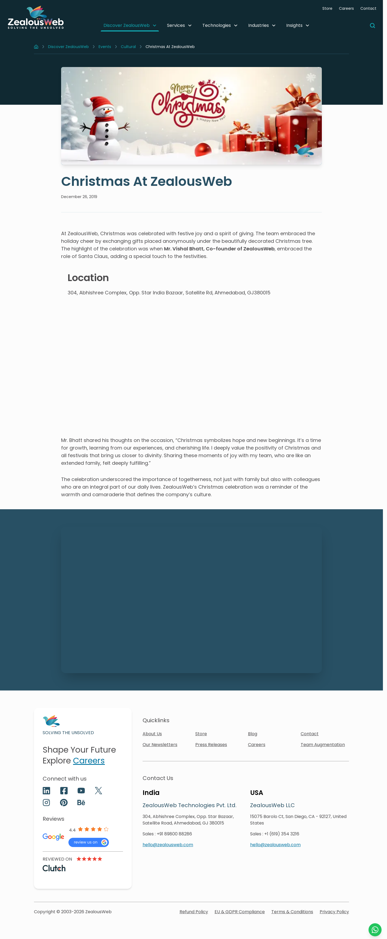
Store (327, 8)
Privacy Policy (334, 912)
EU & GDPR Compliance (240, 912)
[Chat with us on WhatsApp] (375, 929)
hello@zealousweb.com (168, 845)
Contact (368, 8)
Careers (346, 8)
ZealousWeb (98, 912)
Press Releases (211, 744)
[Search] (372, 25)
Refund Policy (194, 912)
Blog (252, 734)
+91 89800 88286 (174, 834)
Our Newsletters (160, 744)
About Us (152, 734)
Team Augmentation (323, 744)
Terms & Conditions (292, 912)
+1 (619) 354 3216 (281, 834)
